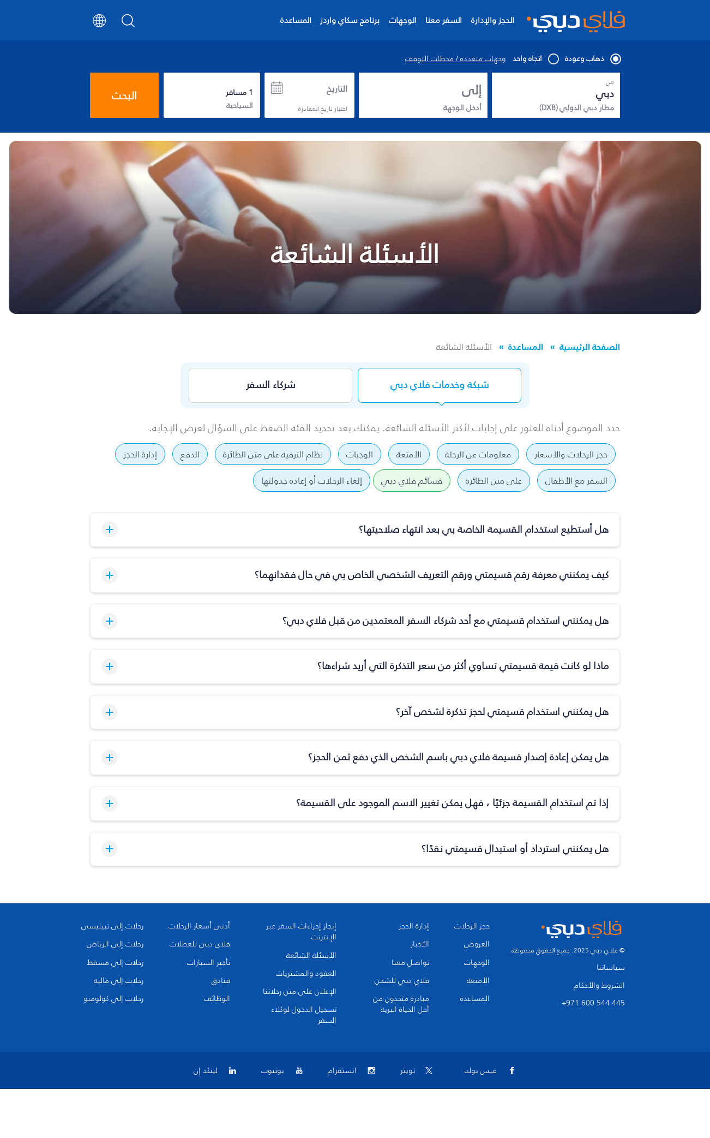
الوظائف (217, 998)
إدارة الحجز (140, 454)
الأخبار (420, 944)
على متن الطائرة (494, 480)
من (610, 82)
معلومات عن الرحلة (478, 454)
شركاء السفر (270, 384)
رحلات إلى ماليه (118, 980)
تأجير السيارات (208, 962)
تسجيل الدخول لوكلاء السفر (303, 1015)
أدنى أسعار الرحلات (199, 926)
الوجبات (359, 454)
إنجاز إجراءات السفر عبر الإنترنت (301, 932)
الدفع (190, 454)
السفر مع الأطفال (576, 480)
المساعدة (295, 20)
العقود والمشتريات (306, 973)
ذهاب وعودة (592, 59)
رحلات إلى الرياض (115, 944)
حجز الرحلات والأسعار (570, 454)
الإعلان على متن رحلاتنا (299, 991)
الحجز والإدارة (492, 20)
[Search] (128, 24)
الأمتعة (409, 454)
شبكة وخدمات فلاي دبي (439, 384)
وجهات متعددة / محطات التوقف (455, 59)
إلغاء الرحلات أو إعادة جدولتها (311, 480)
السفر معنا (443, 20)
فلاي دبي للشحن (402, 980)
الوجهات (403, 20)
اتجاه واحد (535, 59)
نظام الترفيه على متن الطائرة (273, 454)
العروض (477, 944)
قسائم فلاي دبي (411, 480)
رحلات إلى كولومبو (113, 998)
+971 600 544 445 (593, 1003)
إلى (472, 90)
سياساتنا (611, 967)
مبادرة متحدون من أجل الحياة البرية (401, 1004)
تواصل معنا (410, 962)
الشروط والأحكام (599, 985)
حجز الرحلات (472, 926)
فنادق (221, 980)
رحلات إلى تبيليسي (112, 926)
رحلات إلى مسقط (115, 962)
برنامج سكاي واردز (350, 20)
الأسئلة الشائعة (311, 955)
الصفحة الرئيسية (589, 346)
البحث (124, 95)
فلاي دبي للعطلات (200, 944)
